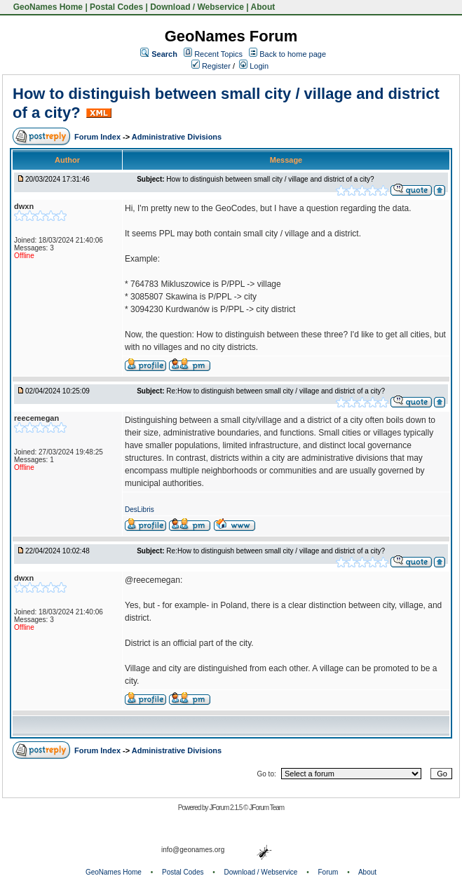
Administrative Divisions (177, 137)
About (263, 7)
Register (211, 66)
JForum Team (266, 807)
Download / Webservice (197, 7)
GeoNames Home (47, 7)
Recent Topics (218, 54)
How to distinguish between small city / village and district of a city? (270, 179)
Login (254, 66)
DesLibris (139, 509)
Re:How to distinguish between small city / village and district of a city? (275, 391)
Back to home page (292, 54)
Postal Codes (116, 7)
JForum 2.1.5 (226, 807)
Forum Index (98, 137)
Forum (328, 872)
